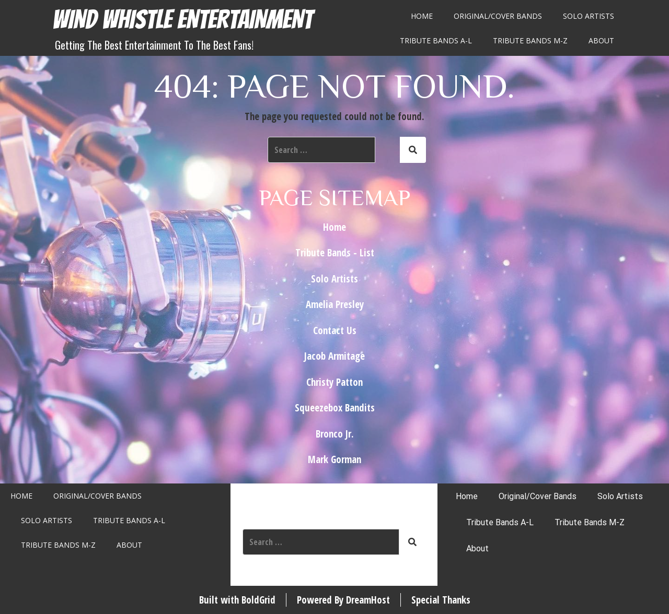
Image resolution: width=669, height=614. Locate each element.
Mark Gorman (334, 459)
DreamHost (368, 600)
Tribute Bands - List (334, 252)
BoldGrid (258, 600)
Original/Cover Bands (498, 16)
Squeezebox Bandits (335, 408)
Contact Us (334, 330)
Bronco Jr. (335, 434)
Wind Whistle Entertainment (182, 19)
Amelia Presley (335, 304)
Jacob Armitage (334, 356)
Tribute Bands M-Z (530, 40)
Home (422, 16)
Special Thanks (440, 600)
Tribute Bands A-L (436, 40)
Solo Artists (588, 16)
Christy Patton (334, 382)
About (601, 40)
